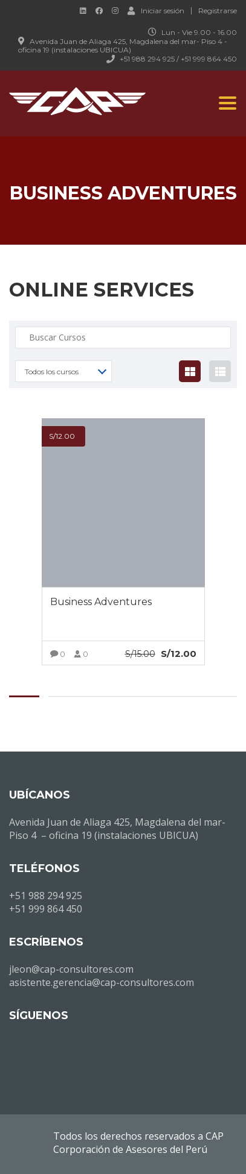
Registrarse (217, 10)
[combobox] (63, 371)
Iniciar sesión (156, 10)
